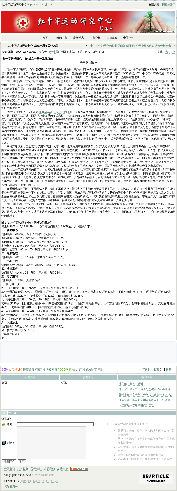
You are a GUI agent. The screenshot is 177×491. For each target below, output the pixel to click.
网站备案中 (11, 486)
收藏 (156, 369)
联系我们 (49, 468)
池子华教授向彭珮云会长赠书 (153, 45)
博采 (100, 369)
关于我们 (36, 468)
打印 (144, 369)
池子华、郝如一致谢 (131, 383)
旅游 (170, 4)
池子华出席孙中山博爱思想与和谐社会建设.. (145, 389)
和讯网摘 (40, 369)
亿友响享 (91, 369)
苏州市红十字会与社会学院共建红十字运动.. (145, 394)
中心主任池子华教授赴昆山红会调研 (112, 45)
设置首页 (9, 468)
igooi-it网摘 (78, 369)
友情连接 (62, 468)
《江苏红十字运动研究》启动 (136, 405)
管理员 (54, 51)
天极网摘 (51, 369)
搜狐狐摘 (28, 369)
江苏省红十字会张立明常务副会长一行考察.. (145, 400)
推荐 (168, 369)
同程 (165, 4)
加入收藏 (22, 468)
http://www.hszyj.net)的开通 (55, 111)
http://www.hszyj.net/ (39, 4)
